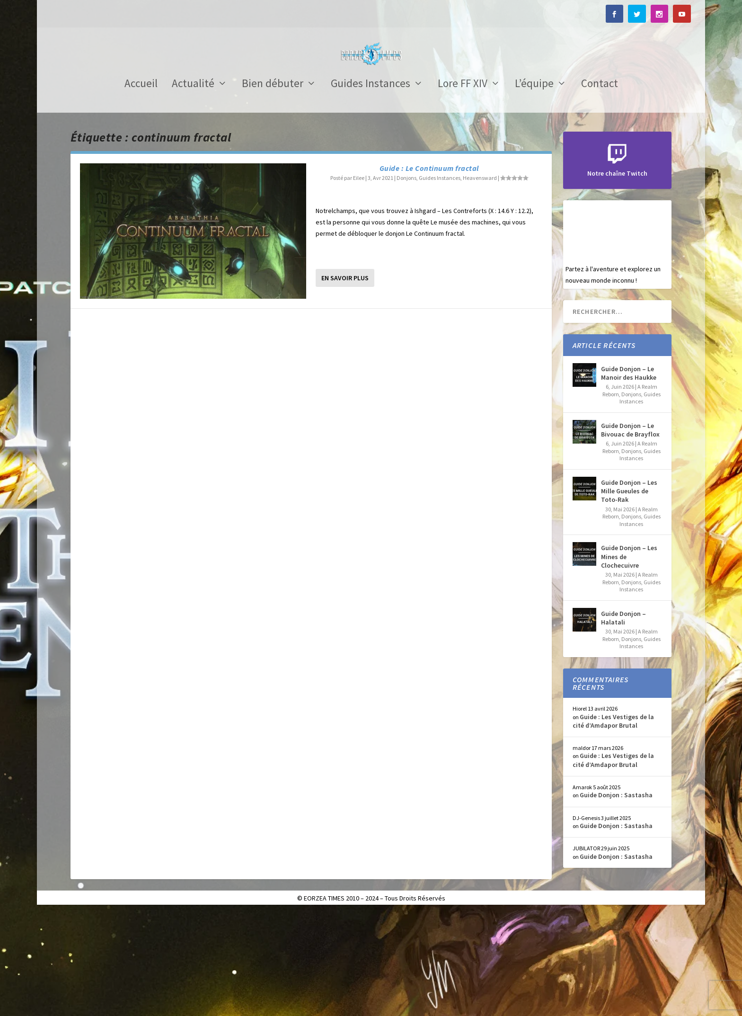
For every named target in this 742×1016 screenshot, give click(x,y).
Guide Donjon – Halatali (623, 722)
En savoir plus (345, 382)
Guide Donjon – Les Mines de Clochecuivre (629, 660)
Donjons (406, 281)
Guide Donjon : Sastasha (616, 899)
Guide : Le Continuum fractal (429, 272)
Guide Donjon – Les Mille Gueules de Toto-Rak (629, 595)
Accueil (141, 189)
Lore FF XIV (462, 189)
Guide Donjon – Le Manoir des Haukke (628, 477)
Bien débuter (272, 189)
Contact (599, 189)
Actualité (193, 189)
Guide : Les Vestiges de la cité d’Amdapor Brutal (613, 825)
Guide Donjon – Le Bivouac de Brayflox (630, 534)
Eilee (358, 281)
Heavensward (480, 281)
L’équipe (534, 189)
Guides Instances (370, 189)
